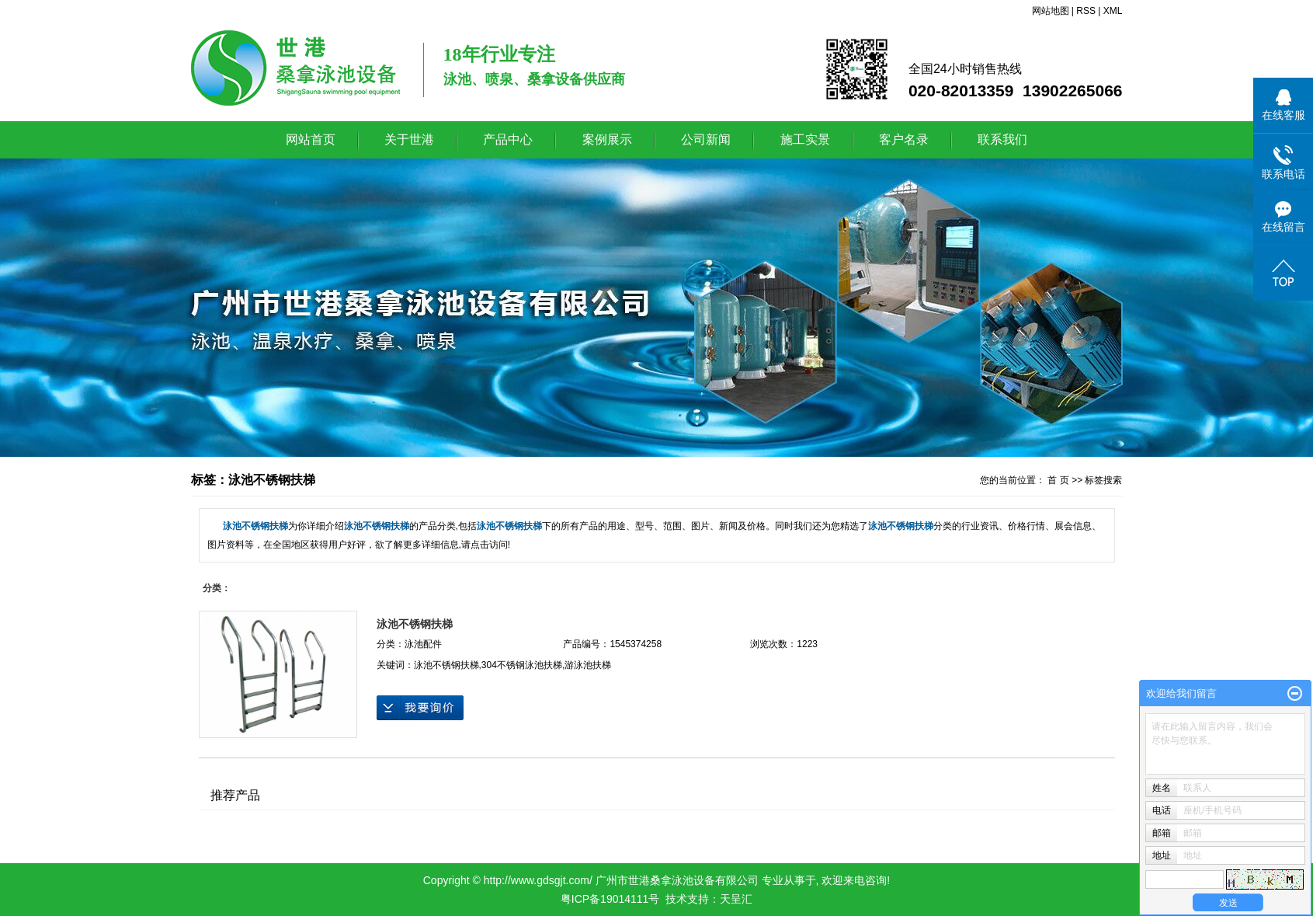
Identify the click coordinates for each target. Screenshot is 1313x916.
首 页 (1057, 480)
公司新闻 (706, 139)
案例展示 (607, 139)
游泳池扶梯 (587, 665)
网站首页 (310, 139)
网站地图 (1050, 10)
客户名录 (904, 139)
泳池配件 (423, 644)
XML (1113, 10)
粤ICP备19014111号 (610, 899)
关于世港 (409, 139)
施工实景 (805, 139)
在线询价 (420, 707)
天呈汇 (736, 899)
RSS (1086, 10)
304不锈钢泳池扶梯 (521, 665)
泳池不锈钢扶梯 (415, 624)
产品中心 (508, 139)
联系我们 (1002, 139)
